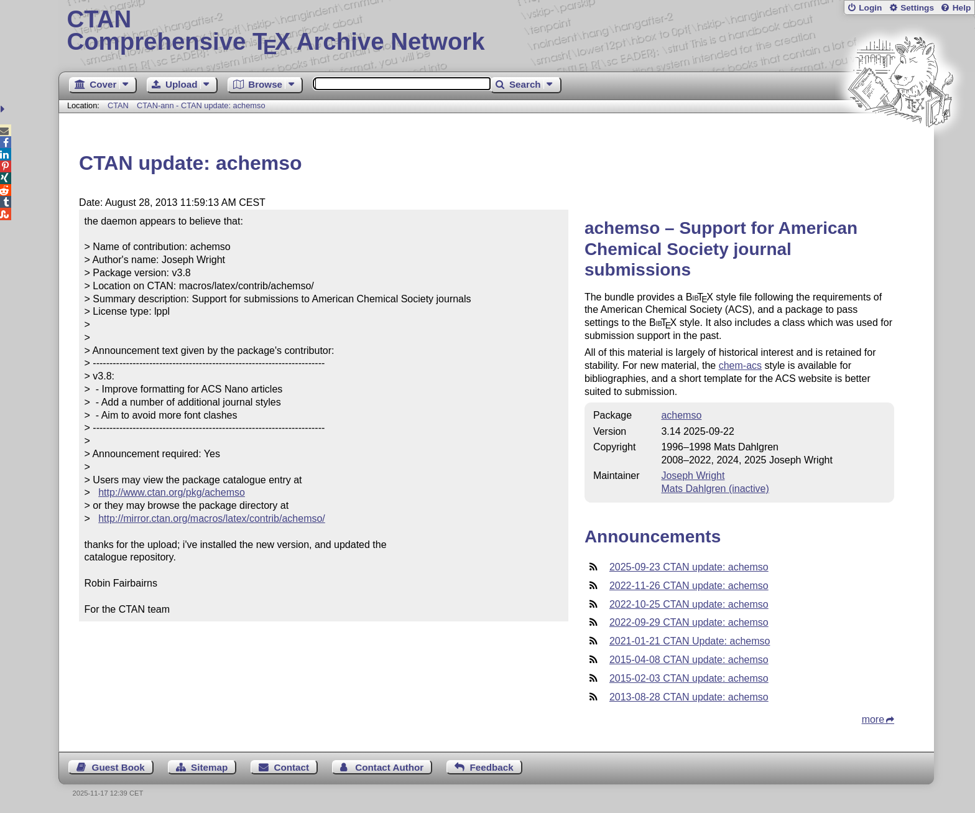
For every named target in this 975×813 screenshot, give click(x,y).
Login (870, 7)
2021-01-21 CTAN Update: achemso (689, 641)
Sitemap (209, 767)
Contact (292, 767)
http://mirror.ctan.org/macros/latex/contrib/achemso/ (211, 518)
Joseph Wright (692, 475)
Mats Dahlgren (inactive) (715, 488)
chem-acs (740, 365)
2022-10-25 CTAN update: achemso (689, 604)
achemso (681, 415)
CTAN (118, 105)
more (873, 719)
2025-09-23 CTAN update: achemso (689, 567)
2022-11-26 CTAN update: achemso (689, 585)
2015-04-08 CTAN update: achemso (689, 659)
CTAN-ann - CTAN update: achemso (201, 105)
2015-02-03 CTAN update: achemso (689, 678)
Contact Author (389, 767)
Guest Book (118, 767)
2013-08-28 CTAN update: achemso (689, 697)
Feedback (492, 767)
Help (962, 7)
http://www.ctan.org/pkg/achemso (171, 492)
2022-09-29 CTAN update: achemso (689, 622)
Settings (917, 7)
